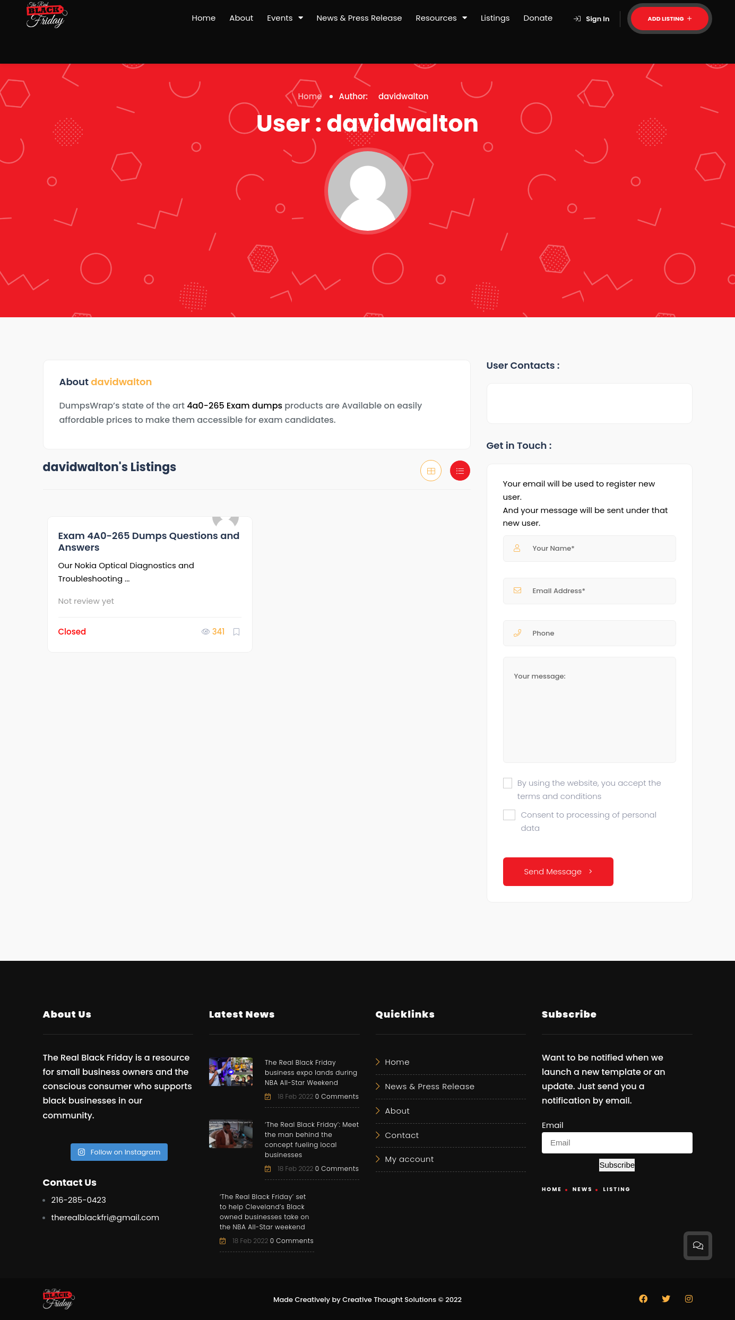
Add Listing (669, 18)
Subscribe (617, 1164)
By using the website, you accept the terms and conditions (589, 789)
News (583, 1189)
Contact (402, 1135)
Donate (538, 17)
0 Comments (337, 1096)
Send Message (558, 871)
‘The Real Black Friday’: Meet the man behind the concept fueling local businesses (312, 1139)
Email (553, 1125)
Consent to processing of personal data (588, 821)
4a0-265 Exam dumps (234, 406)
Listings (495, 17)
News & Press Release (359, 17)
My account (409, 1159)
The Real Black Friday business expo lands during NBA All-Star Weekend (311, 1072)
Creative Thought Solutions (389, 1300)
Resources (441, 17)
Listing (616, 1189)
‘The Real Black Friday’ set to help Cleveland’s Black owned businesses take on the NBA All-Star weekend (264, 1211)
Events (284, 17)
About (241, 17)
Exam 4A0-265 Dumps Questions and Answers (149, 541)
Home (204, 17)
